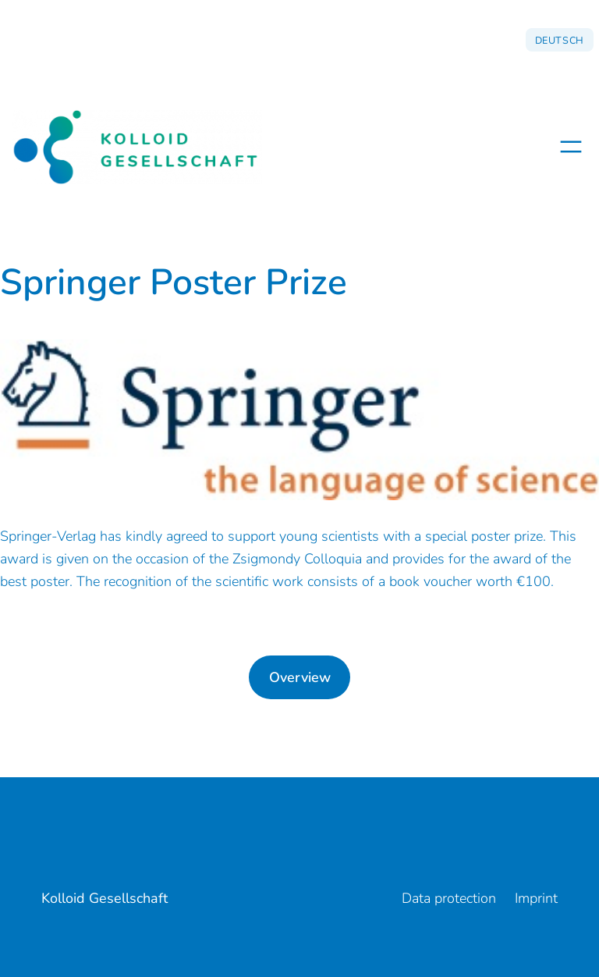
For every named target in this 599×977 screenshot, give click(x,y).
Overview (300, 677)
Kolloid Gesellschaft (104, 898)
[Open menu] (571, 146)
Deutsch (559, 40)
